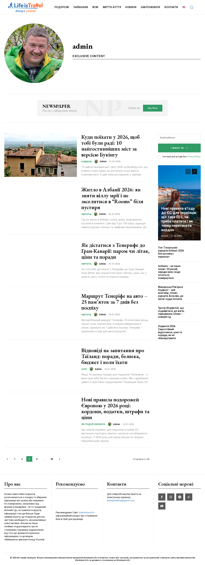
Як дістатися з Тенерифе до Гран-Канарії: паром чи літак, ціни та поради (115, 251)
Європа (86, 214)
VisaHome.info (86, 512)
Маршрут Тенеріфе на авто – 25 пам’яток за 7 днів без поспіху (114, 301)
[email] (179, 137)
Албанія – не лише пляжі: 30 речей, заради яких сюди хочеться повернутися (169, 272)
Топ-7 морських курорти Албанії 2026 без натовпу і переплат (171, 252)
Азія (84, 369)
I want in (179, 148)
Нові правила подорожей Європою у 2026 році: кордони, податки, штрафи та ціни (115, 408)
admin (103, 161)
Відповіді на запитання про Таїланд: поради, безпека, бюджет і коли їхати (112, 356)
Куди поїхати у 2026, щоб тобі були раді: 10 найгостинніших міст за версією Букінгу (110, 145)
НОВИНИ (86, 161)
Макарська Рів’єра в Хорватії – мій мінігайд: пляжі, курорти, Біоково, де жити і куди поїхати (170, 293)
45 (52, 459)
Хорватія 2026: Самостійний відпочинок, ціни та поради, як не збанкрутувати (170, 332)
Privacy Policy (193, 156)
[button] (191, 7)
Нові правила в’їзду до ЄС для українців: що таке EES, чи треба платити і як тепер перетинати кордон (179, 219)
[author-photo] (96, 161)
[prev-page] (7, 459)
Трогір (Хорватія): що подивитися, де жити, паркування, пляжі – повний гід (171, 312)
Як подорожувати (93, 424)
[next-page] (59, 459)
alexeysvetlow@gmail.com (121, 500)
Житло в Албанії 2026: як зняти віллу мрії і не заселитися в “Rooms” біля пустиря (112, 198)
